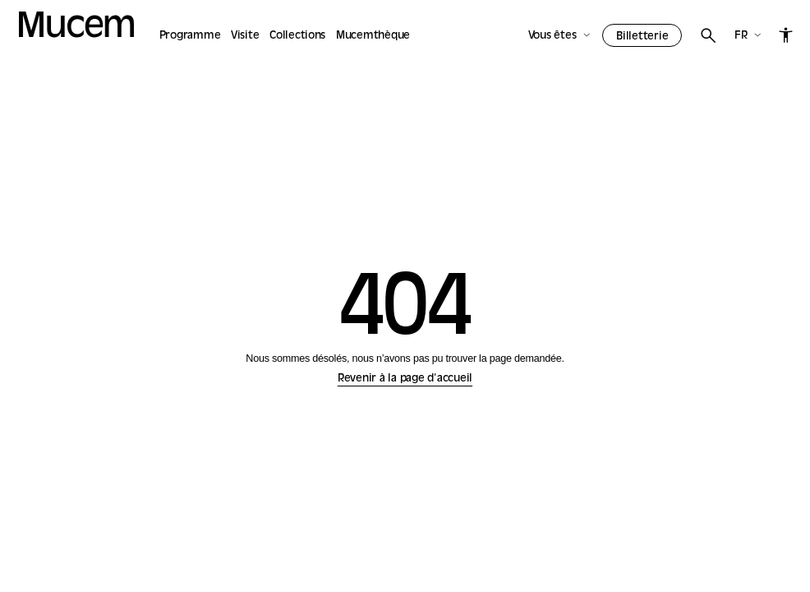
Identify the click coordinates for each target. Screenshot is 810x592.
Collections (297, 35)
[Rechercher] (708, 35)
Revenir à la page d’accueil (405, 378)
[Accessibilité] (786, 34)
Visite (245, 35)
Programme (190, 35)
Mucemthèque (373, 35)
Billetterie (642, 36)
